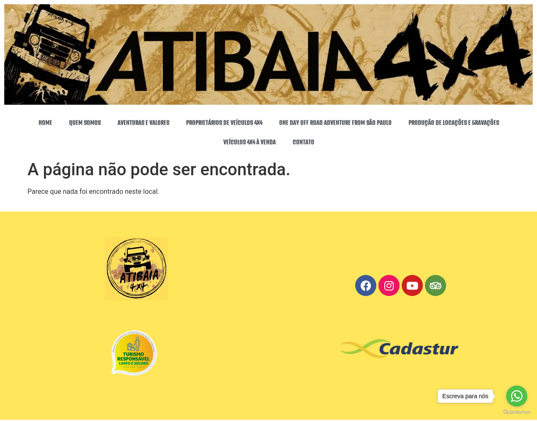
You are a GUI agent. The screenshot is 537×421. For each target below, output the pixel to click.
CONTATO (303, 142)
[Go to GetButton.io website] (516, 412)
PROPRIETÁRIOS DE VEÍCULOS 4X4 (224, 123)
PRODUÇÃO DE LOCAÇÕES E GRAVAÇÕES (453, 123)
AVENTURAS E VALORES (143, 123)
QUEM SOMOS (85, 123)
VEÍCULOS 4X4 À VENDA (249, 142)
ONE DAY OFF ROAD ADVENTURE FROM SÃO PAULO (335, 123)
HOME (45, 123)
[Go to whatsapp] (516, 396)
